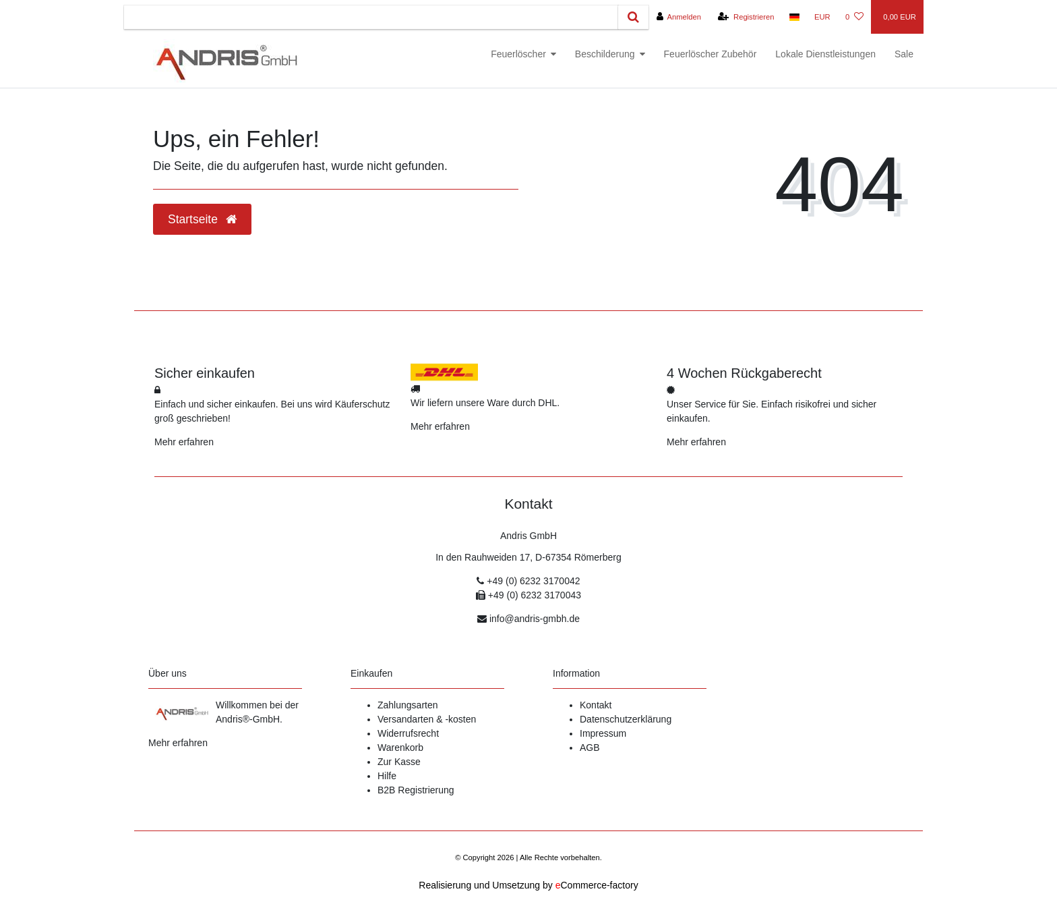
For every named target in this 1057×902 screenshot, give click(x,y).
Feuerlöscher (518, 54)
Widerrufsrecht (408, 733)
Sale (904, 54)
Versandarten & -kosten (427, 719)
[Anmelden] (678, 17)
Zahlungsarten (408, 705)
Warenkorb (400, 747)
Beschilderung (605, 54)
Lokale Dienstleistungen (825, 54)
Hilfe (387, 775)
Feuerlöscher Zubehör (710, 54)
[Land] (794, 17)
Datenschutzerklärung (625, 719)
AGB (590, 747)
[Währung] (822, 17)
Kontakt (595, 705)
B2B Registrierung (416, 790)
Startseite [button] (202, 219)
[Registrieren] (746, 17)
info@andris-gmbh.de (534, 618)
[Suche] (633, 17)
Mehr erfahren (184, 441)
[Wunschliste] (854, 17)
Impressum (603, 733)
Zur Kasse (399, 761)
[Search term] (371, 17)
